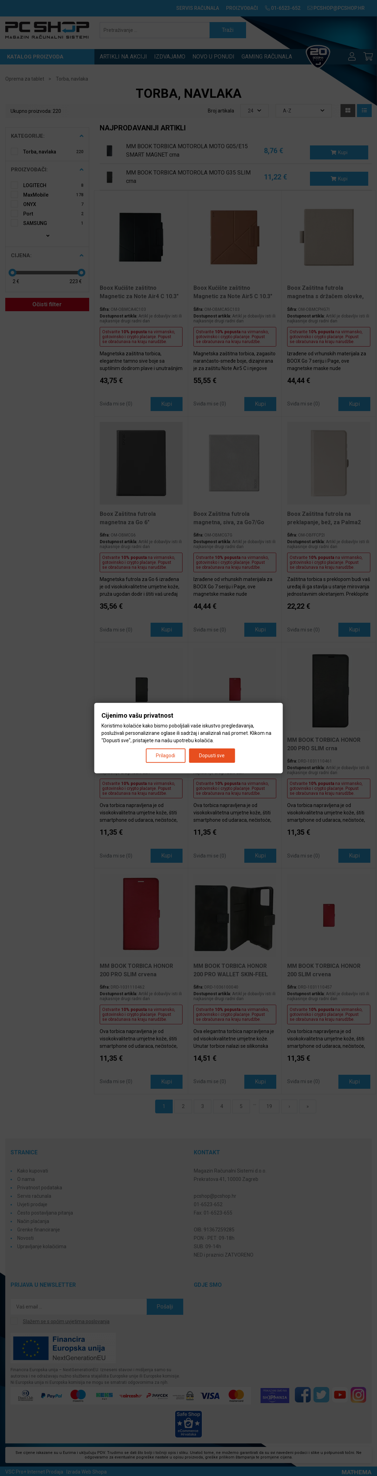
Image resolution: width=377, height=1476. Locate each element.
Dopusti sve (212, 755)
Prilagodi (165, 755)
